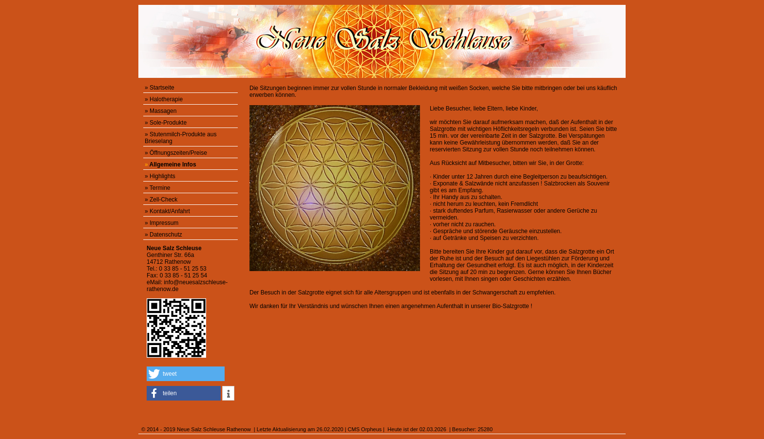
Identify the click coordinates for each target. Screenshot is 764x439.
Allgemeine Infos (173, 164)
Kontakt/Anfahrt (170, 211)
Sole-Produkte (168, 122)
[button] (186, 373)
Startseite (162, 87)
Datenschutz (166, 234)
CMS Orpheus (365, 429)
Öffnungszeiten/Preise (178, 152)
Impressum (164, 223)
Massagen (163, 111)
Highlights (162, 176)
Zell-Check (163, 199)
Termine (160, 187)
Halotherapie (166, 99)
